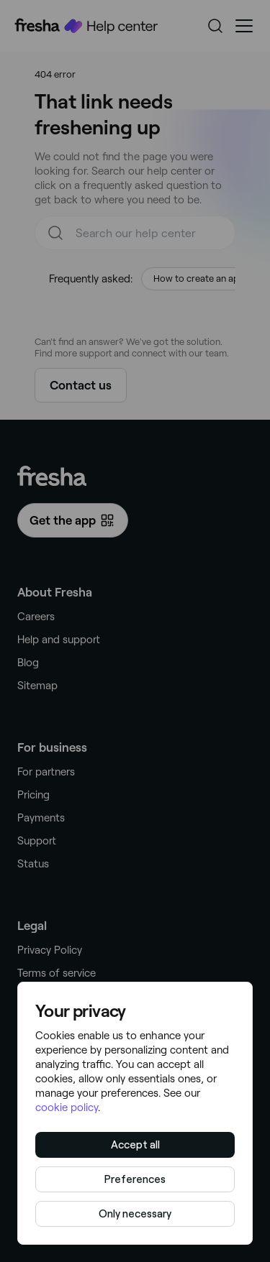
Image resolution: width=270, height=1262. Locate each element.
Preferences (135, 1179)
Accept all (135, 1145)
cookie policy (66, 1107)
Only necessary (135, 1214)
